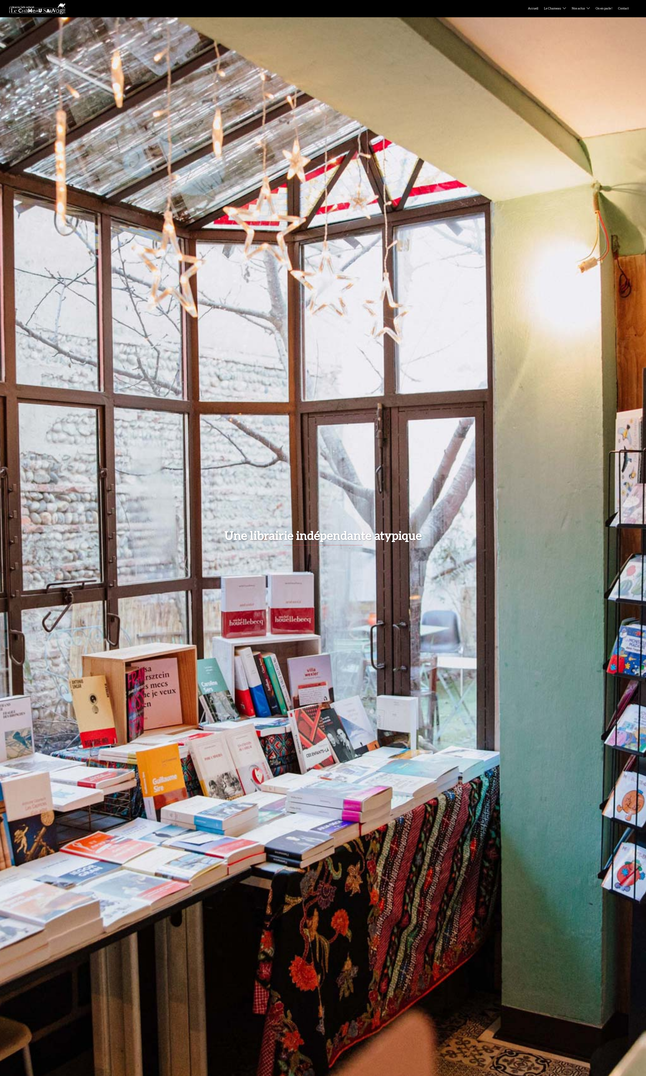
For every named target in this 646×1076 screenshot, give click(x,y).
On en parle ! (604, 8)
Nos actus (578, 8)
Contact (623, 8)
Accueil (533, 8)
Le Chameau (552, 8)
